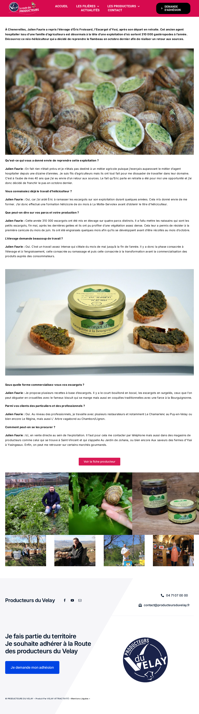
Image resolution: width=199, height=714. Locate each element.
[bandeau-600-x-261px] (24, 3)
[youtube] (72, 600)
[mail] (80, 600)
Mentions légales (79, 698)
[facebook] (65, 600)
